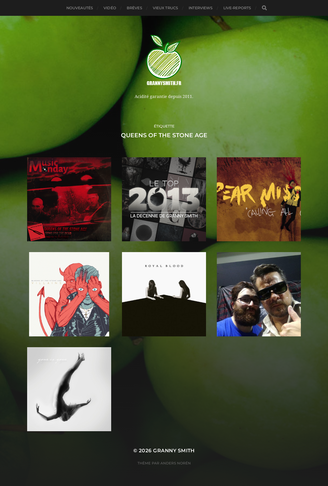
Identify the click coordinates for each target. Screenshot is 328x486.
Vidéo (110, 8)
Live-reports (237, 8)
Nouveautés (79, 8)
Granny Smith (174, 451)
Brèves (134, 8)
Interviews (201, 8)
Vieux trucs (165, 8)
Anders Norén (175, 463)
